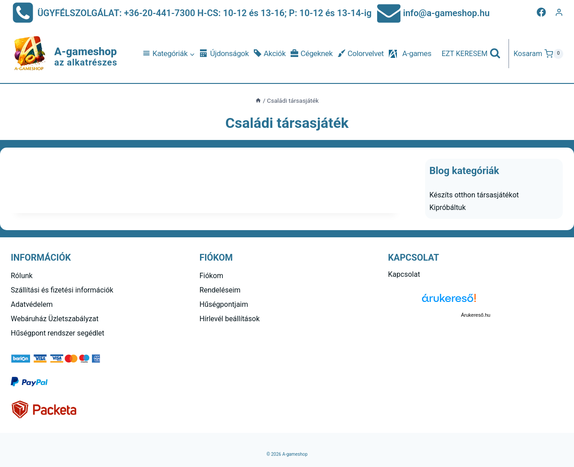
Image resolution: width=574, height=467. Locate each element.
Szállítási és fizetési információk (62, 290)
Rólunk (22, 275)
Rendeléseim (220, 290)
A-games (416, 53)
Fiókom (211, 275)
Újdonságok (224, 53)
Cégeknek (312, 53)
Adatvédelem (31, 304)
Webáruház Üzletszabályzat (55, 318)
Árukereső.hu (475, 315)
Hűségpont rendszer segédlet (57, 333)
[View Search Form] (471, 53)
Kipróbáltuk (448, 207)
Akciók (270, 53)
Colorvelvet (361, 53)
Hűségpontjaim (224, 304)
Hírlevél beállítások (230, 318)
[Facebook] (541, 12)
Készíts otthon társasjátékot (474, 195)
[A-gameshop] (64, 53)
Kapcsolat (404, 274)
